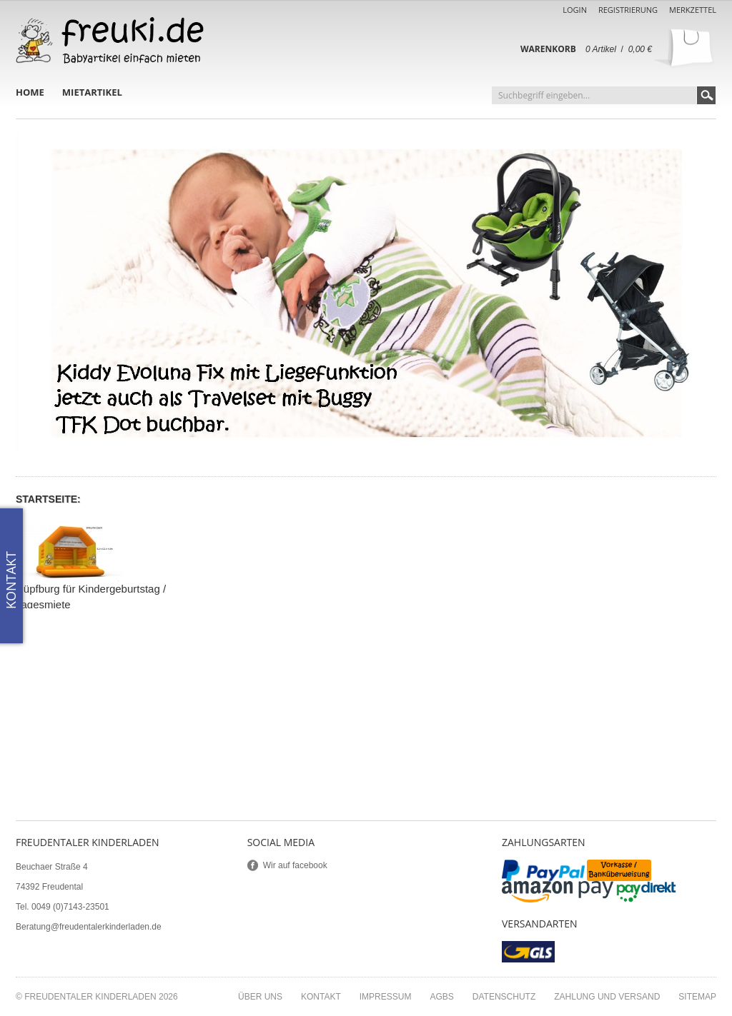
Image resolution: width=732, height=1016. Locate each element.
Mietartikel (92, 92)
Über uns (260, 997)
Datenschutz (504, 997)
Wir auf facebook (295, 865)
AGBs (441, 997)
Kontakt (321, 997)
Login (575, 9)
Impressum (386, 997)
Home (30, 92)
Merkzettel (692, 9)
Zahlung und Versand (607, 997)
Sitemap (697, 997)
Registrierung (628, 9)
